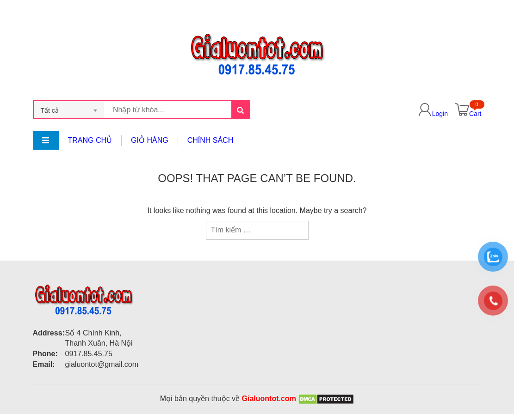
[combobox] (69, 109)
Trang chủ (90, 140)
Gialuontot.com (269, 398)
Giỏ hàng (149, 140)
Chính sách (210, 140)
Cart (475, 113)
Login (440, 113)
